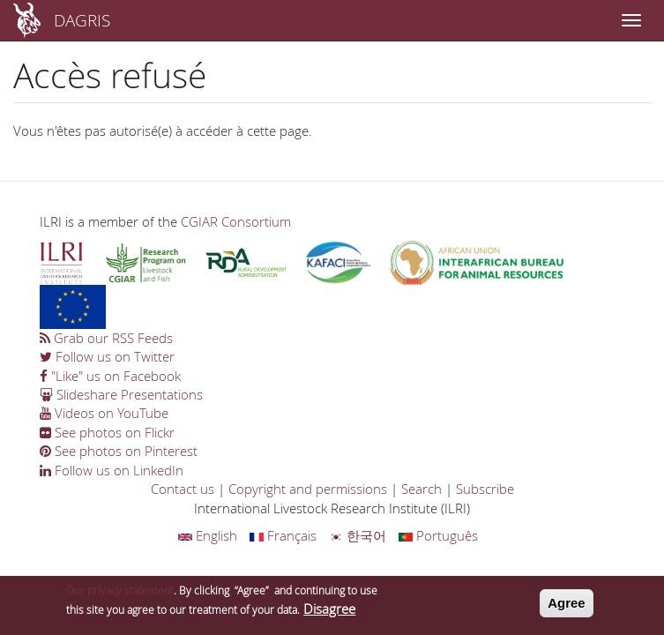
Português (438, 535)
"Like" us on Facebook (110, 376)
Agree (567, 602)
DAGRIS (82, 20)
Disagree (329, 608)
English (207, 535)
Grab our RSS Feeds (106, 338)
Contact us (182, 488)
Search (421, 488)
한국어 (357, 535)
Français (283, 535)
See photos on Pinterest (119, 450)
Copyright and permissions (307, 488)
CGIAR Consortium (236, 221)
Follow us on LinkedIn (111, 470)
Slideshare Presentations (121, 394)
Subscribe (485, 488)
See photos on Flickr (107, 432)
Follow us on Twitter (107, 356)
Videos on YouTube (104, 413)
